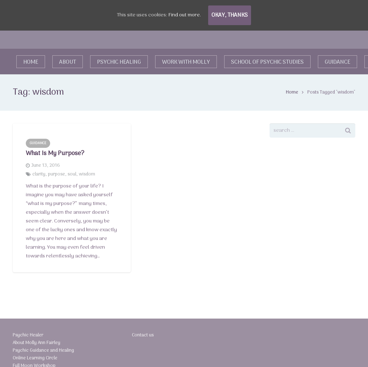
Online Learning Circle (35, 358)
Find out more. (184, 15)
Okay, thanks (229, 15)
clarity (38, 174)
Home (292, 92)
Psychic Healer (28, 335)
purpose (56, 174)
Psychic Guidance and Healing (43, 350)
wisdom (87, 174)
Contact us (143, 335)
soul (72, 174)
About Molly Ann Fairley (36, 343)
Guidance (38, 143)
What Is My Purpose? (55, 153)
